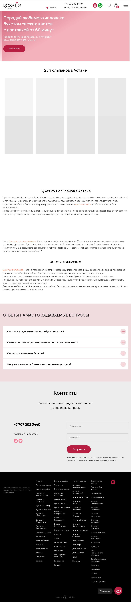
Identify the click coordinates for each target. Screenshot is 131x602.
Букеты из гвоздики (40, 500)
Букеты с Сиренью (80, 530)
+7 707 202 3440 (73, 3)
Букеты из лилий (61, 504)
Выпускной (95, 543)
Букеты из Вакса (97, 497)
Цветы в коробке (43, 489)
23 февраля (59, 561)
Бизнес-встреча (60, 542)
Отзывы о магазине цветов (79, 486)
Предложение (78, 541)
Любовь (39, 553)
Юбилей (94, 573)
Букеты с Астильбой (95, 521)
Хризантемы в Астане (96, 482)
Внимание (58, 551)
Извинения (95, 569)
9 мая (56, 538)
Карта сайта (9, 492)
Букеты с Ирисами (80, 520)
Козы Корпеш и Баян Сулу (60, 556)
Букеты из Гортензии (58, 494)
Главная (39, 481)
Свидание (40, 557)
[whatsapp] (21, 441)
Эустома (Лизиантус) (77, 492)
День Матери (96, 577)
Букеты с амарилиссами (97, 503)
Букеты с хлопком (61, 530)
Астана (53, 7)
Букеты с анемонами (95, 509)
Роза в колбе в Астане (96, 488)
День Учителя (78, 553)
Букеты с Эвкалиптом (41, 527)
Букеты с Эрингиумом (96, 537)
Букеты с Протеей (43, 532)
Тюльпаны (58, 485)
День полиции (42, 549)
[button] (14, 48)
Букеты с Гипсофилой (59, 519)
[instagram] (16, 441)
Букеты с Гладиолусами (60, 525)
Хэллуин (76, 561)
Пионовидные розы (62, 489)
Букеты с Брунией (43, 510)
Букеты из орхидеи (62, 508)
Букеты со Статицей (95, 527)
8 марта (57, 534)
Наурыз (57, 565)
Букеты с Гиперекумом (59, 513)
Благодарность (60, 547)
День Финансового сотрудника (98, 560)
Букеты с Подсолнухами (78, 525)
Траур (74, 557)
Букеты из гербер (43, 506)
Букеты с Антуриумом (96, 515)
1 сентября (76, 545)
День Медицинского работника (97, 553)
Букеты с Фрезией (98, 532)
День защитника (79, 549)
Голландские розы (43, 485)
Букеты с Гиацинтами (41, 521)
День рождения (42, 540)
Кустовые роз (96, 493)
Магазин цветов (79, 481)
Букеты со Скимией (76, 535)
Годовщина (95, 547)
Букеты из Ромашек (76, 515)
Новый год (95, 565)
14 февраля (40, 536)
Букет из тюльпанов (13, 269)
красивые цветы (83, 204)
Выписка (39, 545)
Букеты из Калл (60, 499)
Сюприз (39, 561)
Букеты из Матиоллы (76, 503)
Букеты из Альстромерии (42, 494)
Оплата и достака (98, 582)
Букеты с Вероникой (40, 515)
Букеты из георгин (80, 497)
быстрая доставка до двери (23, 241)
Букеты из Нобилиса (76, 509)
